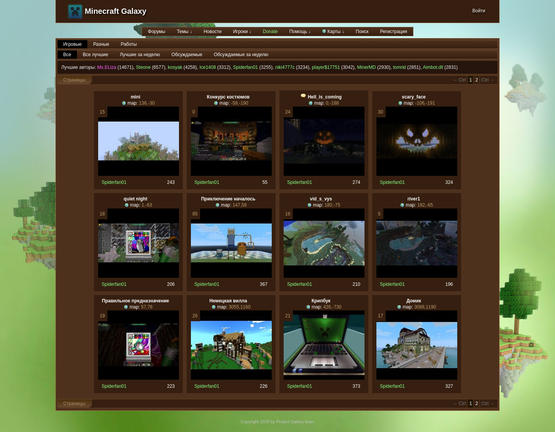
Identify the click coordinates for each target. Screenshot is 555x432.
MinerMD (366, 67)
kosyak (175, 67)
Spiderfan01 (245, 67)
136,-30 (147, 103)
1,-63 (147, 205)
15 (102, 112)
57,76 (146, 307)
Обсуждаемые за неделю (241, 54)
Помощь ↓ (300, 31)
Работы (129, 44)
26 (194, 316)
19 (102, 316)
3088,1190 (425, 307)
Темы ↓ (184, 31)
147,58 (239, 205)
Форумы (156, 31)
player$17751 (326, 67)
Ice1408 (207, 67)
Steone (143, 67)
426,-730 (332, 307)
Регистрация (393, 31)
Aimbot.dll (433, 67)
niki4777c (285, 67)
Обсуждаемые (187, 54)
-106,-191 (425, 103)
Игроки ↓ (242, 31)
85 (194, 214)
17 (380, 316)
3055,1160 (240, 307)
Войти (478, 10)
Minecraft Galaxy (115, 11)
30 (380, 112)
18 (102, 214)
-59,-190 (239, 103)
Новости (212, 31)
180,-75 (332, 205)
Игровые (72, 44)
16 (287, 214)
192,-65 (425, 205)
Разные (101, 44)
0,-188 (332, 103)
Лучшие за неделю (140, 54)
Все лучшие (95, 54)
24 (287, 112)
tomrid (399, 67)
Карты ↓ (333, 31)
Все (67, 54)
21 (287, 316)
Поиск (362, 31)
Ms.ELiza (106, 67)
